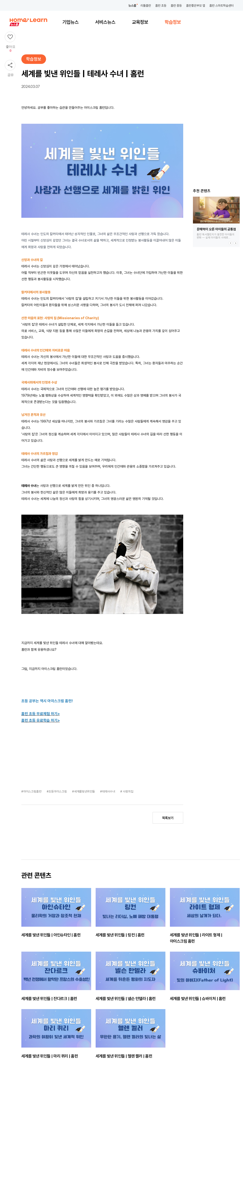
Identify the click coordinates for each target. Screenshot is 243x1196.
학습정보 (173, 22)
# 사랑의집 (126, 791)
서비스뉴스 (105, 22)
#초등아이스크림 (57, 791)
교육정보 (140, 22)
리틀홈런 (145, 5)
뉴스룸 (132, 5)
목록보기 (167, 818)
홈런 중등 (176, 5)
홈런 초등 (160, 5)
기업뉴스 (70, 22)
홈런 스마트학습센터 (221, 5)
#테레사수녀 (108, 791)
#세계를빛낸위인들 (84, 791)
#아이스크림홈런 (31, 791)
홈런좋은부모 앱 (195, 5)
